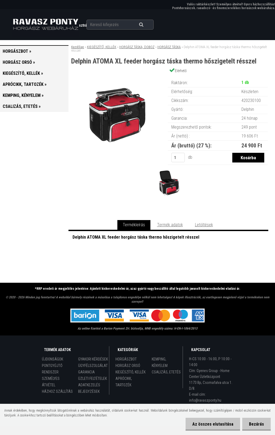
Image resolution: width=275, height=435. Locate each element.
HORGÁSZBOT (126, 359)
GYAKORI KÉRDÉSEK (93, 359)
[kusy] (178, 157)
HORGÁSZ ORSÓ (127, 365)
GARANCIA (86, 372)
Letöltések (204, 224)
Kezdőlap (77, 47)
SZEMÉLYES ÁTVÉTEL (51, 381)
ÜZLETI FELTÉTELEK (92, 378)
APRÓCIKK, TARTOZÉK (123, 381)
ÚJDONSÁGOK (52, 359)
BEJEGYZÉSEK (89, 391)
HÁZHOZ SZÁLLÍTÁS (57, 391)
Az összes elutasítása (212, 424)
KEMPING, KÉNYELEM (160, 362)
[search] (148, 25)
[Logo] (45, 24)
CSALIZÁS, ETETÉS (166, 372)
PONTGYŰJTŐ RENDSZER (52, 368)
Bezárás (256, 424)
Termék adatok (170, 224)
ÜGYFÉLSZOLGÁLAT (93, 365)
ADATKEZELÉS (89, 385)
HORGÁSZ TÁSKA (169, 47)
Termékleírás (134, 224)
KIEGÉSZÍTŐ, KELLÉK (101, 47)
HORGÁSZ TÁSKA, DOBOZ (136, 47)
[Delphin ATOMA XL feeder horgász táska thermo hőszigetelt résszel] (118, 77)
